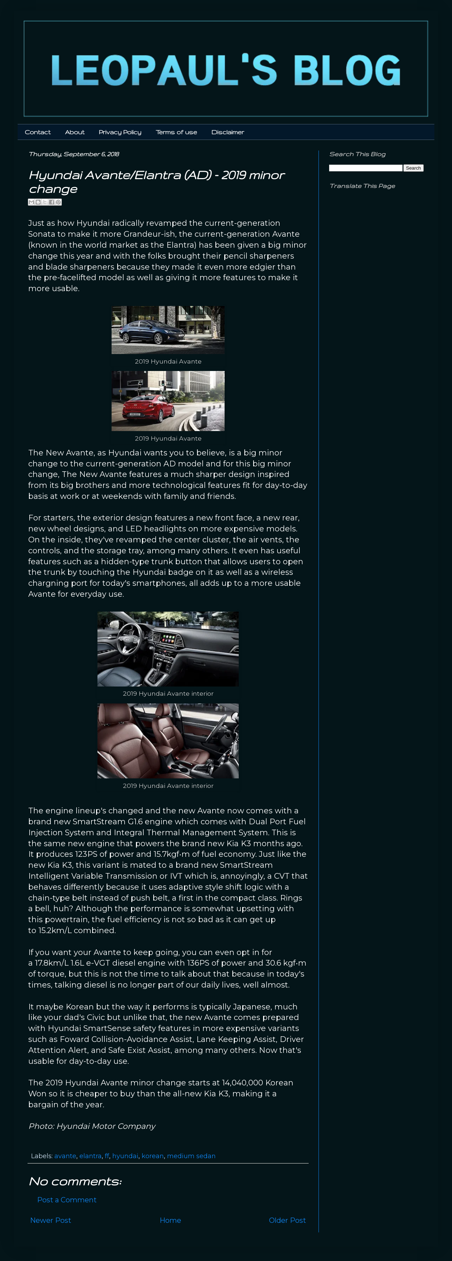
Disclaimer (228, 132)
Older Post (287, 1220)
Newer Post (50, 1220)
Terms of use (176, 132)
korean (153, 1156)
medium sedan (191, 1156)
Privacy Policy (120, 132)
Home (170, 1220)
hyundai (125, 1156)
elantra (90, 1156)
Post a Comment (67, 1200)
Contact (37, 132)
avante (65, 1156)
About (74, 132)
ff (107, 1156)
